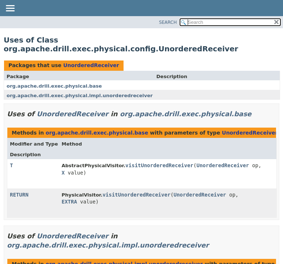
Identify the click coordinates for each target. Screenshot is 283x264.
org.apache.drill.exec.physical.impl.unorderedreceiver (80, 95)
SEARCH (168, 22)
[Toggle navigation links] (10, 9)
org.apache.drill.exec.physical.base (54, 86)
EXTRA (69, 202)
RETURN (19, 195)
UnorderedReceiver (91, 65)
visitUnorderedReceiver (159, 165)
